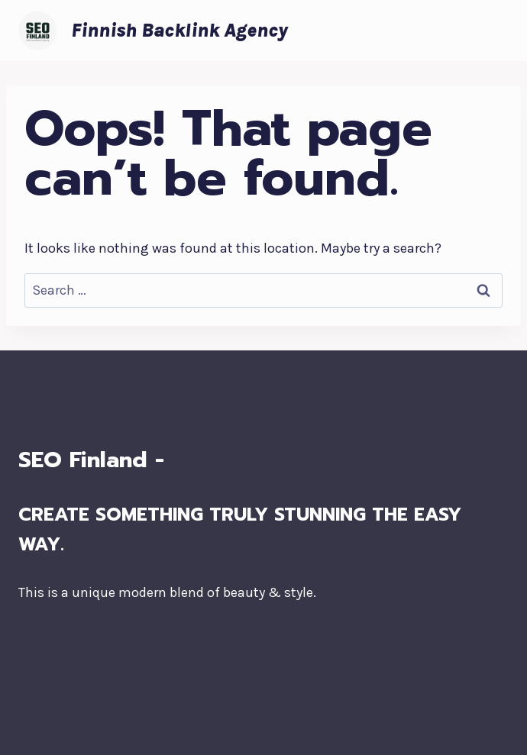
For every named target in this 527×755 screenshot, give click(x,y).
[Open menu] (494, 30)
